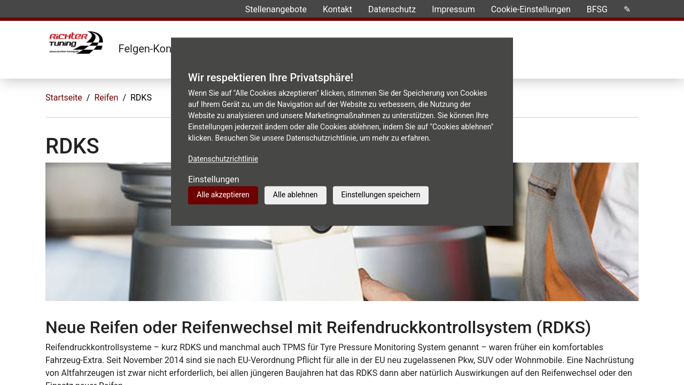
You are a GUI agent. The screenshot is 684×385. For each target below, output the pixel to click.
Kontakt (337, 9)
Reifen (106, 98)
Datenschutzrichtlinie (223, 159)
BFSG (597, 9)
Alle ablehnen (295, 194)
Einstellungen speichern (381, 194)
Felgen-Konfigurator (165, 48)
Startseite (63, 98)
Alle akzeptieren (223, 194)
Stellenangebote (276, 9)
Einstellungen (213, 179)
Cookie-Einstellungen (531, 9)
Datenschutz (392, 9)
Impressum (453, 9)
